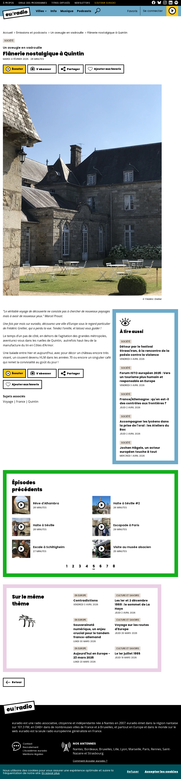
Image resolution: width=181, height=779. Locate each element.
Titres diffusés (60, 2)
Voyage (8, 402)
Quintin (33, 402)
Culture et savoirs (127, 595)
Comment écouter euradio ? (90, 761)
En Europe (80, 595)
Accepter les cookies (161, 771)
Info (54, 11)
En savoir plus (51, 773)
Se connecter (153, 10)
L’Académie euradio (35, 750)
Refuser (133, 771)
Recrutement (30, 747)
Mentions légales (33, 754)
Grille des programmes (32, 2)
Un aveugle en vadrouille (67, 32)
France (20, 402)
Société (8, 40)
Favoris (132, 11)
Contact (27, 743)
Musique (66, 11)
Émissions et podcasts (31, 32)
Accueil (8, 32)
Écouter (14, 69)
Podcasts (84, 11)
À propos (8, 2)
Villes (41, 11)
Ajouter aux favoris (104, 69)
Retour (14, 682)
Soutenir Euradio (105, 2)
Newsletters (82, 2)
